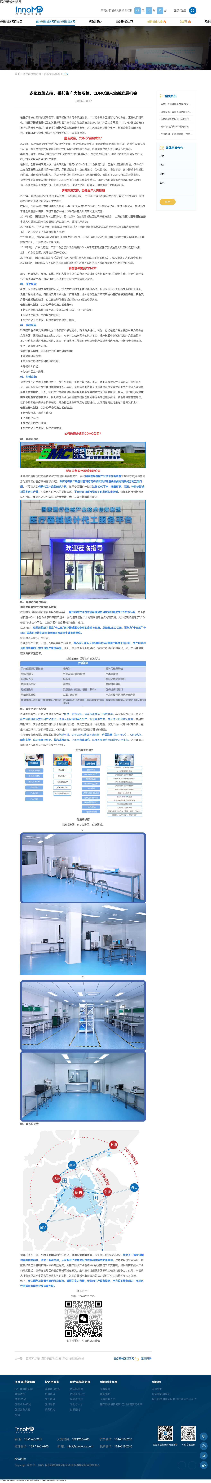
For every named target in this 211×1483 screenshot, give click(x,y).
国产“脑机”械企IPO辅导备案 (175, 127)
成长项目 (50, 1399)
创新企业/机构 (52, 74)
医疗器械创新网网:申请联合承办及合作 (174, 1399)
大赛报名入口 (107, 1399)
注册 (183, 10)
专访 (17, 1414)
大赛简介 (105, 1389)
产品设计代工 (77, 1394)
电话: (162, 165)
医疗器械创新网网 (6, 1480)
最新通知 (105, 1394)
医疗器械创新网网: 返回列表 (132, 1359)
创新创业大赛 (22, 1409)
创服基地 (75, 1409)
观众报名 (157, 1389)
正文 (66, 74)
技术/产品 (20, 1399)
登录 (176, 10)
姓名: (162, 156)
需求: (162, 183)
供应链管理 (76, 1389)
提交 (167, 202)
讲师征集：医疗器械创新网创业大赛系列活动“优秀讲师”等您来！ (177, 112)
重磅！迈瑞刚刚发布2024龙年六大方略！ (177, 104)
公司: (162, 174)
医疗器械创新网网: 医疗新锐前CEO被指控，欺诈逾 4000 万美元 (177, 119)
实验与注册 (76, 1399)
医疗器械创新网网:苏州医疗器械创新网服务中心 (72, 1465)
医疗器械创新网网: (55, 21)
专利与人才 (76, 1404)
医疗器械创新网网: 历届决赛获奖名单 (121, 1404)
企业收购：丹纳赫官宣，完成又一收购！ (177, 134)
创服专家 (50, 1404)
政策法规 (20, 1394)
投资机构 (50, 1409)
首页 (17, 74)
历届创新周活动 (161, 1394)
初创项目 (50, 1394)
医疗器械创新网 (10, 2)
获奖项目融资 (52, 1389)
